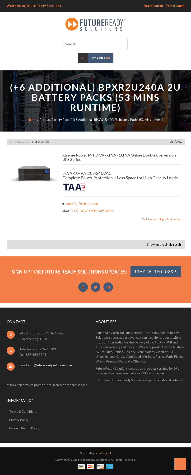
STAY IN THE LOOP (155, 271)
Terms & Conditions (23, 411)
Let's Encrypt (103, 453)
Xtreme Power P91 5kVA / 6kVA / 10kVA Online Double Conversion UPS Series (119, 157)
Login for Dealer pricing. (81, 204)
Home (32, 120)
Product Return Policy (24, 428)
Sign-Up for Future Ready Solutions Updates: (69, 271)
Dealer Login (175, 6)
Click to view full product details (161, 219)
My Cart (100, 58)
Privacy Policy (18, 420)
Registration (153, 6)
